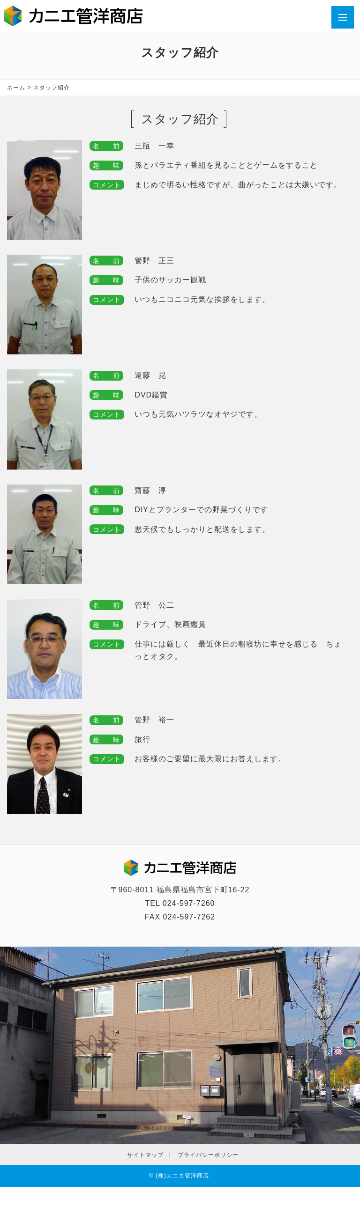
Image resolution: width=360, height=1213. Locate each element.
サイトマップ (145, 1155)
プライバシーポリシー (208, 1155)
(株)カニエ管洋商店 (182, 1175)
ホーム (16, 87)
